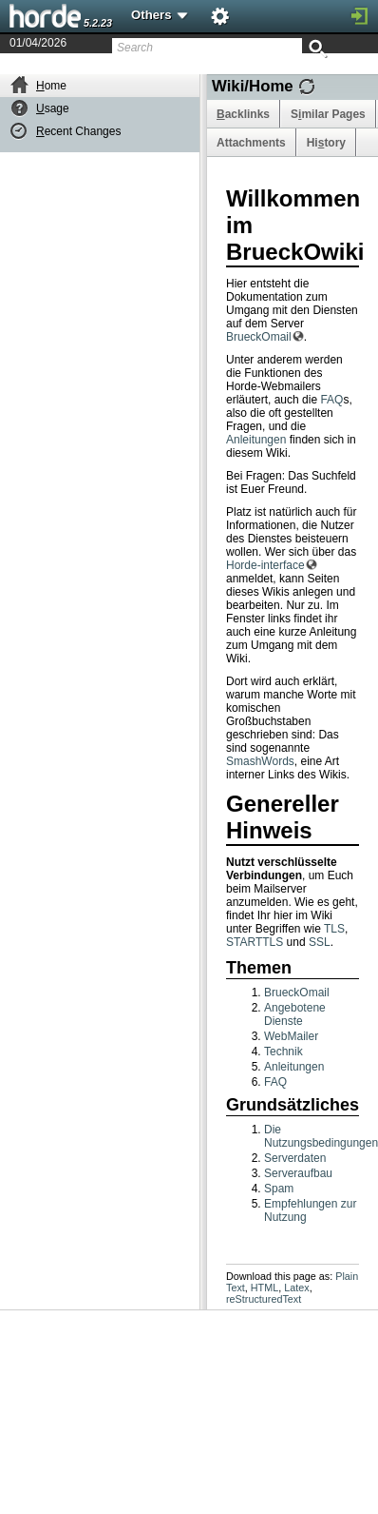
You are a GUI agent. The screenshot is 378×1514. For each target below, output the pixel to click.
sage (52, 108)
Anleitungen (256, 439)
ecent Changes (78, 131)
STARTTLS (254, 942)
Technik (283, 1051)
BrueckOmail (259, 337)
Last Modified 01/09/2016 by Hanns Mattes (260, 67)
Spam (278, 1188)
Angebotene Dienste (295, 1014)
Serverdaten (295, 1158)
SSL (320, 942)
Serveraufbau (298, 1173)
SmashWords (260, 761)
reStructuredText (263, 1299)
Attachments (251, 142)
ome (51, 85)
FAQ (331, 399)
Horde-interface (265, 565)
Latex (296, 1287)
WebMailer (291, 1036)
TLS (334, 928)
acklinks (243, 114)
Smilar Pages (328, 114)
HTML (264, 1287)
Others (160, 15)
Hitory (326, 142)
